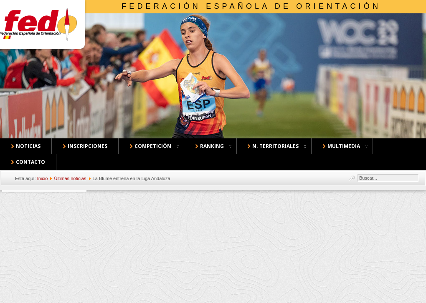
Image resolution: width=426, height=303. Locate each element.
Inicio (42, 178)
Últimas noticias (70, 178)
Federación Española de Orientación (251, 6)
